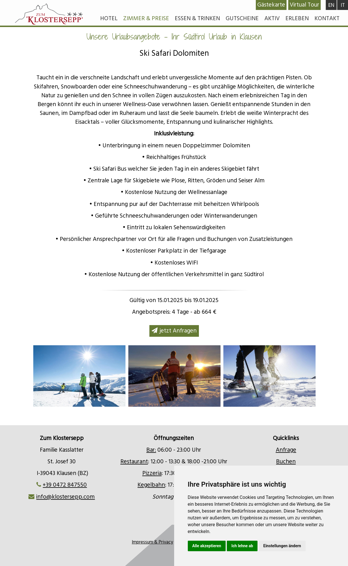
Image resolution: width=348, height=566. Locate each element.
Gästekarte (271, 5)
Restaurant (134, 462)
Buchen (286, 462)
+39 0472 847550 (65, 485)
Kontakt (326, 18)
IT (343, 5)
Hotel (109, 18)
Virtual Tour (304, 5)
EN (331, 5)
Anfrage (286, 450)
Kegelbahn (151, 485)
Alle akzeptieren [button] (206, 546)
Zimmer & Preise (146, 18)
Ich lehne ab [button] (242, 546)
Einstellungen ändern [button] (282, 546)
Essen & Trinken (197, 18)
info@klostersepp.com (65, 497)
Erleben (297, 18)
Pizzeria (152, 473)
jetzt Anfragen (174, 331)
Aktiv (272, 18)
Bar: (151, 450)
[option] (174, 376)
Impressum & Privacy (152, 542)
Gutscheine (242, 18)
